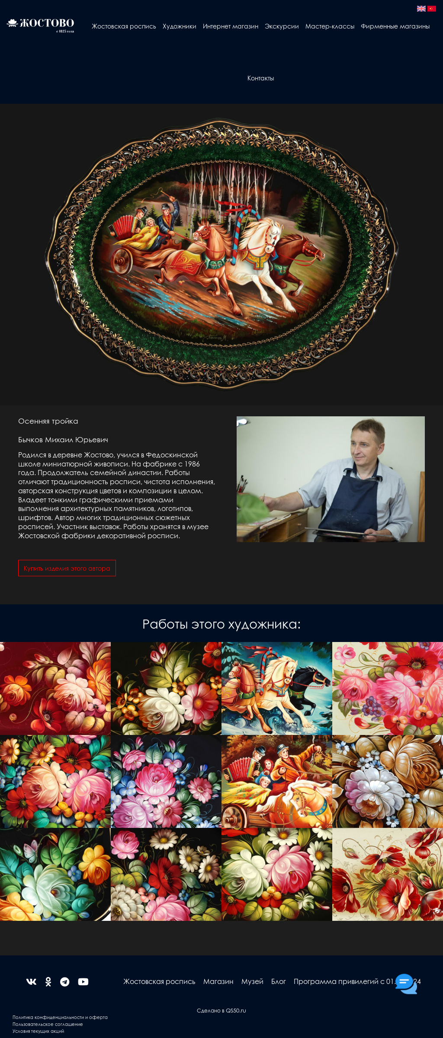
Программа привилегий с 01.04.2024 (357, 981)
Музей (252, 981)
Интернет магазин (230, 26)
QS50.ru (236, 1010)
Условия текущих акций (38, 1031)
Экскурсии (282, 26)
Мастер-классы (329, 26)
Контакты (260, 78)
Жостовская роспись (124, 26)
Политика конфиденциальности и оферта (60, 1017)
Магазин (218, 981)
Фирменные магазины (395, 26)
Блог (278, 981)
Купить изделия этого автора (67, 568)
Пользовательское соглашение (48, 1024)
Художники (179, 26)
